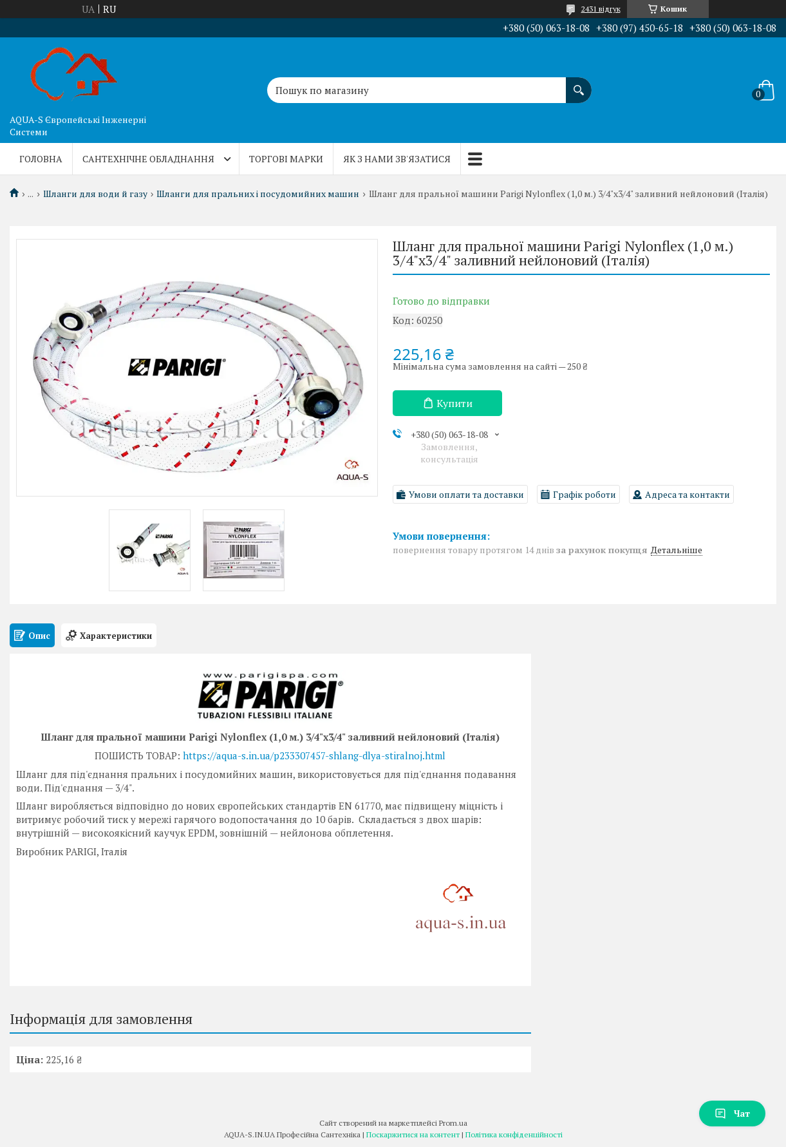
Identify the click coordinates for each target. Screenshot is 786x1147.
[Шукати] (579, 84)
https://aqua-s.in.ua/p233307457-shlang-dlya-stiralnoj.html (314, 755)
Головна (40, 159)
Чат (732, 1113)
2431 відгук (601, 9)
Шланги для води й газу (95, 194)
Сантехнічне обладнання (148, 159)
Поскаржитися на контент (413, 1134)
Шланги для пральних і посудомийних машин (257, 194)
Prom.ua (453, 1123)
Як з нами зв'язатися (397, 159)
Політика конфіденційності (514, 1134)
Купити (454, 403)
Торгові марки (286, 159)
